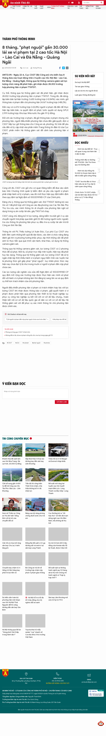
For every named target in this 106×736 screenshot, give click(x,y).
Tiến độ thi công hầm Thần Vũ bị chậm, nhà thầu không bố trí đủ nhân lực (33, 487)
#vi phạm (26, 343)
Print (67, 68)
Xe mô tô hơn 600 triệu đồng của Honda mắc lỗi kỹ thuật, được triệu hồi (57, 545)
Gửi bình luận (62, 402)
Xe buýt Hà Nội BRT (82, 82)
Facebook (60, 68)
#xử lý (17, 343)
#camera (47, 343)
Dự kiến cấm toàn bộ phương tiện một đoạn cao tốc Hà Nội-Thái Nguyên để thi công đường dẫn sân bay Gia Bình (11, 604)
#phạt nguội (36, 343)
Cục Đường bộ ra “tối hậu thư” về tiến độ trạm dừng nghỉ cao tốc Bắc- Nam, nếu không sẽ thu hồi (58, 518)
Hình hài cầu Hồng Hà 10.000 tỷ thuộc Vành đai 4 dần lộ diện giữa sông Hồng (85, 173)
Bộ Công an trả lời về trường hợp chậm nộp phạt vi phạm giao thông (35, 570)
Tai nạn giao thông (82, 87)
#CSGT (9, 343)
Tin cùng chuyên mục (15, 438)
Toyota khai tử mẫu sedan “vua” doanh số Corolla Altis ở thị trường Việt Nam (35, 633)
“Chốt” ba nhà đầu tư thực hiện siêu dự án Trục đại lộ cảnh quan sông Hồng (85, 184)
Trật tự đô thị (16, 7)
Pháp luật (41, 7)
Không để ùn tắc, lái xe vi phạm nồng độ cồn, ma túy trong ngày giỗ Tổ (29, 335)
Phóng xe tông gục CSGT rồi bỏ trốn (18, 332)
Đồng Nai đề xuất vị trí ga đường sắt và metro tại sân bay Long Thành (35, 545)
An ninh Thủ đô (20, 2)
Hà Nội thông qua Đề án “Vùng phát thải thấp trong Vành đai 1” (11, 632)
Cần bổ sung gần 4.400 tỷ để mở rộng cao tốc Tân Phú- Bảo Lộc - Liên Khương (11, 487)
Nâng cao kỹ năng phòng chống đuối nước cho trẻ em (35, 515)
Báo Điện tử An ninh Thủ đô (5, 4)
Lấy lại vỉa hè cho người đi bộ (86, 91)
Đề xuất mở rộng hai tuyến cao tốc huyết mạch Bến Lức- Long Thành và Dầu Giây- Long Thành (58, 488)
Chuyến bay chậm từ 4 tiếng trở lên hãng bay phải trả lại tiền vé (11, 570)
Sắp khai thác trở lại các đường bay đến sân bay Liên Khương (34, 461)
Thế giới (35, 7)
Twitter (63, 68)
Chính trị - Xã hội (27, 7)
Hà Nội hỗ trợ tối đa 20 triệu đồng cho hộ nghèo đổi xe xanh (34, 600)
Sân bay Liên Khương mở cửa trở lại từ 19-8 (58, 599)
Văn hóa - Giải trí (72, 7)
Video (49, 7)
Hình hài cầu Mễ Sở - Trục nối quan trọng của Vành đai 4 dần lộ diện (86, 151)
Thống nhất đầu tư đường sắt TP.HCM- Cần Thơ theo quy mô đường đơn (85, 162)
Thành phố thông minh (57, 7)
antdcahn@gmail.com (89, 682)
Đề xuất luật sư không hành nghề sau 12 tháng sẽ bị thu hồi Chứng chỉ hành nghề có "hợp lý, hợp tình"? (57, 573)
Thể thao (81, 7)
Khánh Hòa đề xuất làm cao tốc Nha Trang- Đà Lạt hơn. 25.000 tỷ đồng (11, 461)
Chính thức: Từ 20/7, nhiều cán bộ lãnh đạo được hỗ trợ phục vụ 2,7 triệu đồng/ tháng (86, 196)
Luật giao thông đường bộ (85, 95)
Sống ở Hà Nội (89, 7)
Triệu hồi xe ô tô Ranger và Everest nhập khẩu (57, 460)
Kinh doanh (98, 7)
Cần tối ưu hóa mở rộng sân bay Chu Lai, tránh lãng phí (11, 545)
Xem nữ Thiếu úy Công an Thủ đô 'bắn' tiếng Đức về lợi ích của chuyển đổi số (11, 517)
